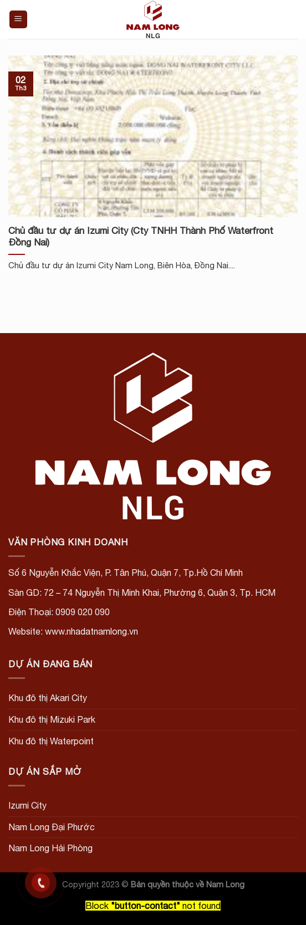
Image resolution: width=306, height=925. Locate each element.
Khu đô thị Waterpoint (51, 741)
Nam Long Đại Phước (51, 827)
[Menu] (18, 20)
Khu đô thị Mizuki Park (51, 719)
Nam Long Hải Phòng (50, 848)
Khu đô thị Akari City (47, 698)
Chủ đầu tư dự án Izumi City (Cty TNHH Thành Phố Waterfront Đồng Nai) (140, 236)
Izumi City (27, 805)
